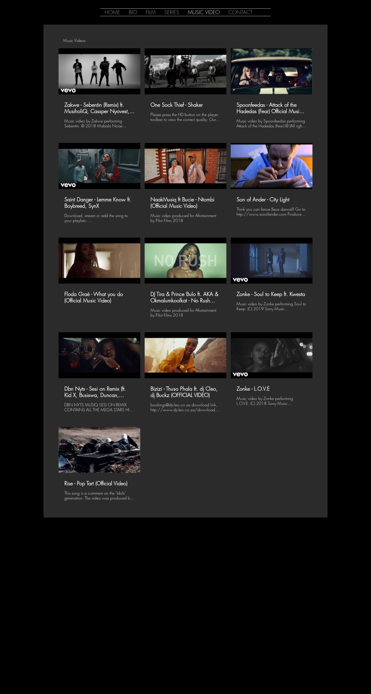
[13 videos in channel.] (185, 277)
